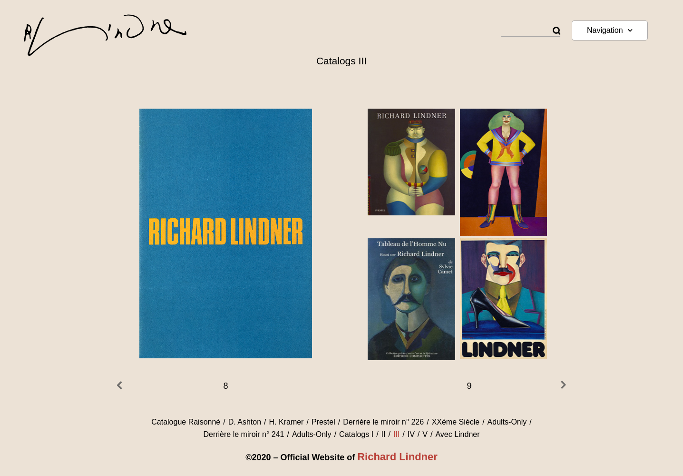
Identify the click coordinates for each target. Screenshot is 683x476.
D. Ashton (244, 422)
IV (411, 434)
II (383, 434)
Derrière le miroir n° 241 (243, 434)
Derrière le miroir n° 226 (383, 422)
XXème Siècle (456, 422)
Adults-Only (507, 422)
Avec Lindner (457, 434)
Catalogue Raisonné (185, 422)
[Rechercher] (556, 31)
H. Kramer (286, 422)
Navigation (610, 30)
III (396, 434)
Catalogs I (356, 434)
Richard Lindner (397, 457)
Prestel (323, 422)
